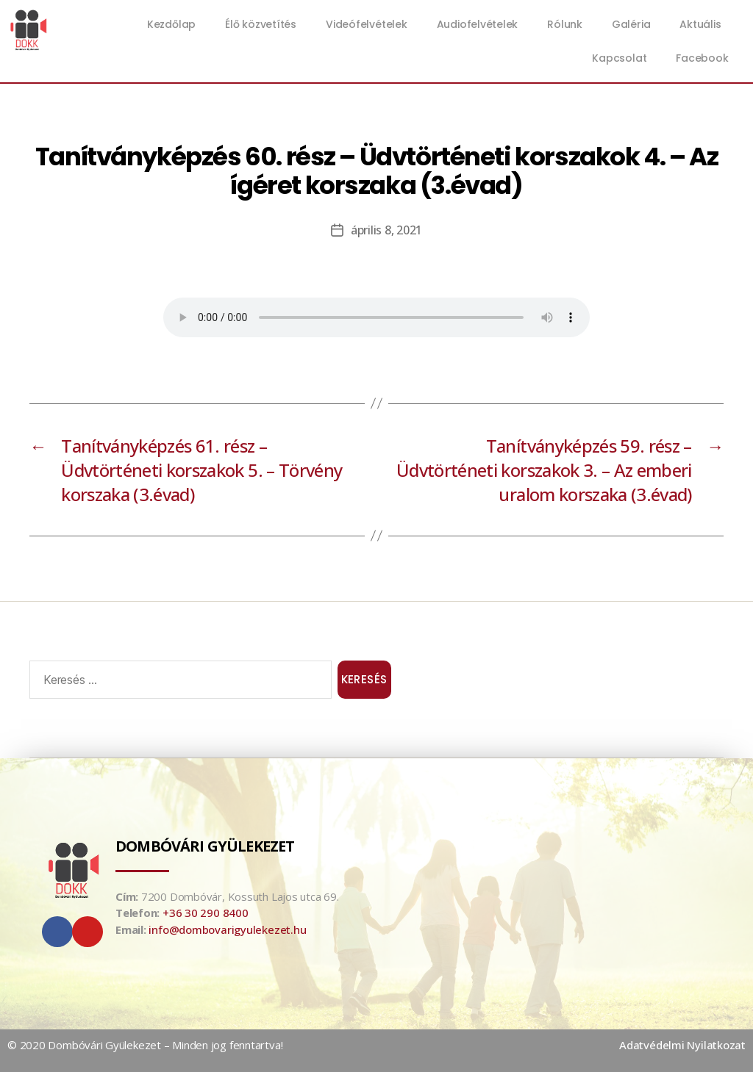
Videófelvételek (366, 24)
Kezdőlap (171, 24)
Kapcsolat (619, 58)
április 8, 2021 (386, 230)
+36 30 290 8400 (206, 912)
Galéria (631, 24)
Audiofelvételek (477, 24)
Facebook (702, 58)
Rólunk (564, 24)
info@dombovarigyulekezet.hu (227, 929)
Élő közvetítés (260, 24)
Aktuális (703, 24)
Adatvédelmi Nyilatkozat (682, 1044)
